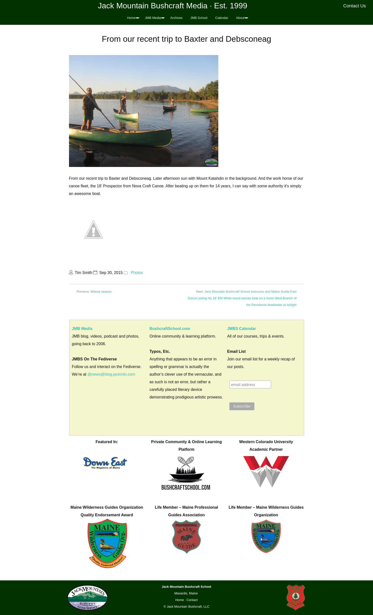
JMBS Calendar (241, 329)
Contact (192, 600)
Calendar (221, 18)
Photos (137, 273)
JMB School (198, 18)
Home (131, 18)
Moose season (101, 291)
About (240, 18)
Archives (176, 18)
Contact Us (354, 5)
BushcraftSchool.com (170, 329)
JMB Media (153, 18)
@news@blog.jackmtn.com (111, 374)
